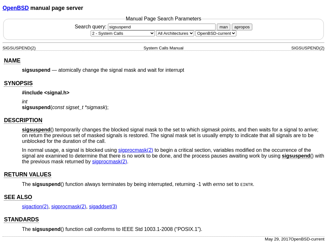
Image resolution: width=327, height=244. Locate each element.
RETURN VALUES (27, 174)
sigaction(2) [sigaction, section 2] (35, 206)
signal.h (56, 92)
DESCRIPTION (23, 120)
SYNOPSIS (18, 83)
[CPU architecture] (175, 33)
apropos (242, 27)
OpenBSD (16, 8)
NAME (12, 60)
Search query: (146, 26)
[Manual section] (123, 33)
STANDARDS (21, 219)
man (223, 27)
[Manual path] (215, 33)
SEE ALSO (18, 197)
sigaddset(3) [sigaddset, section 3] (103, 206)
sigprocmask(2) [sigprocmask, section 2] (135, 150)
